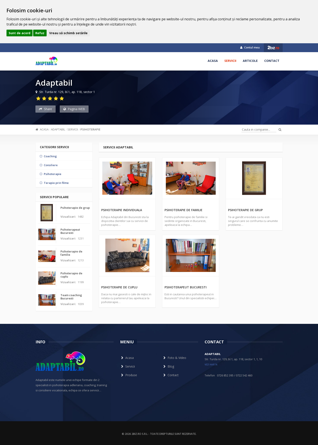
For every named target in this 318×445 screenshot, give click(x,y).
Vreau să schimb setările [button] (68, 33)
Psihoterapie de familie (183, 210)
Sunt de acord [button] (19, 33)
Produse (128, 375)
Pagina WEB (74, 109)
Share (45, 109)
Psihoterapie (90, 129)
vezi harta (211, 364)
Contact (271, 61)
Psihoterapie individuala (121, 210)
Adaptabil (58, 129)
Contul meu (250, 47)
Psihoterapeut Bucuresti (186, 287)
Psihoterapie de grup (245, 210)
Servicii (230, 61)
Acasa (213, 61)
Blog (168, 366)
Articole (250, 61)
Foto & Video (174, 358)
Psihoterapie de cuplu (119, 287)
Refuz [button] (39, 33)
